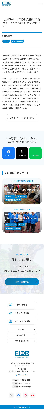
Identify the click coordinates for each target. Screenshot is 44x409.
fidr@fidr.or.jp (25, 387)
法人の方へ (22, 329)
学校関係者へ (22, 335)
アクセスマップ (23, 374)
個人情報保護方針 (22, 341)
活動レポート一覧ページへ (22, 117)
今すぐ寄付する (22, 281)
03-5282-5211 (25, 380)
